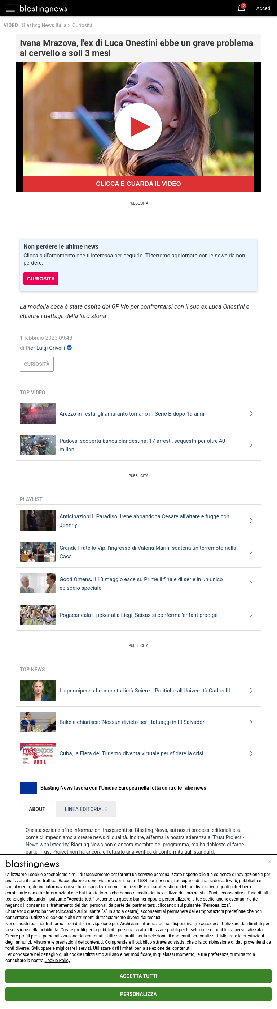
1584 (142, 880)
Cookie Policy (57, 960)
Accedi (264, 8)
